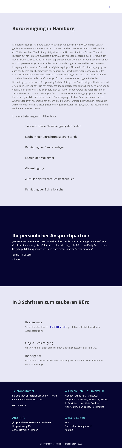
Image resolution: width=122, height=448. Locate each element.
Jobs (67, 422)
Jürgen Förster (22, 254)
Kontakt (69, 429)
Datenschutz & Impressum (78, 426)
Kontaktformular (58, 327)
